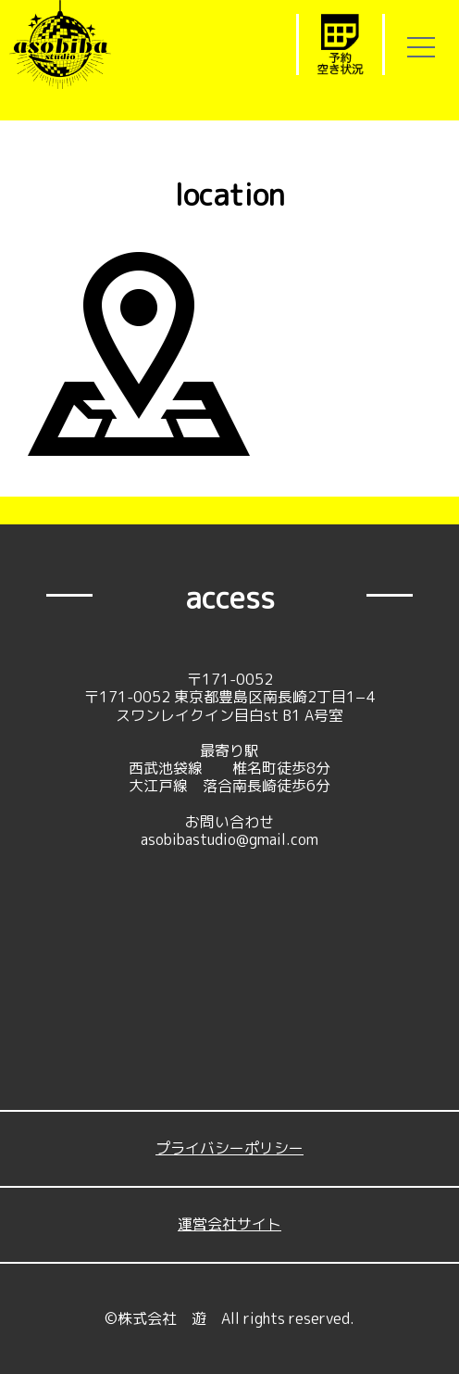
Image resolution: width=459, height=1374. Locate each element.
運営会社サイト (229, 1224)
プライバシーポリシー (229, 1148)
